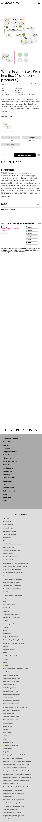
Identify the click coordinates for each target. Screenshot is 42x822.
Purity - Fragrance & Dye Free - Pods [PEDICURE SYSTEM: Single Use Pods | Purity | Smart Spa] (15, 668)
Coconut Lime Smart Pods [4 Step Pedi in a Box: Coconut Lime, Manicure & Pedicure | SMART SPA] (12, 589)
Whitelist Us (7, 471)
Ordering (6, 448)
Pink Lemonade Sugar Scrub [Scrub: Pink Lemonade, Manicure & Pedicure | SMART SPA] (12, 595)
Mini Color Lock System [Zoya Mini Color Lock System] (11, 656)
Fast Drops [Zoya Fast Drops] (6, 620)
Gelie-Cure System (10, 491)
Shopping (6, 474)
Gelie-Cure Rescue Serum (11, 710)
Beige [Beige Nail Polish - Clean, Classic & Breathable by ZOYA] (5, 739)
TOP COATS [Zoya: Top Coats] (6, 518)
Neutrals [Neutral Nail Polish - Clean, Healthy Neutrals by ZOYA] (6, 576)
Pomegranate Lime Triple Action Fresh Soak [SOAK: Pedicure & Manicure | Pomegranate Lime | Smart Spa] (17, 771)
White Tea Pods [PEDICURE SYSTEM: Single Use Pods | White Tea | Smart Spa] (8, 697)
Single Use (11, 90)
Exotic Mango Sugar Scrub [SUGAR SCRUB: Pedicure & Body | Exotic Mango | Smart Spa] (12, 812)
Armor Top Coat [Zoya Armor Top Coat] (8, 624)
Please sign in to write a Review (10, 229)
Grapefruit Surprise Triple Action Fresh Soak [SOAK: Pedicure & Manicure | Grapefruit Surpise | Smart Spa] (17, 777)
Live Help (6, 445)
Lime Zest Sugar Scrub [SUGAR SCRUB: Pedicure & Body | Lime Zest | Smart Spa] (10, 809)
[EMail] (16, 161)
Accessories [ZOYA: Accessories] (7, 537)
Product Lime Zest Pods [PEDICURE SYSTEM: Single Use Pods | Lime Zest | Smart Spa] (11, 704)
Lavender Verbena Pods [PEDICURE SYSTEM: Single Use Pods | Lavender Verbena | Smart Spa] (11, 716)
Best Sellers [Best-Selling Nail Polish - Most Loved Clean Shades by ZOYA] (7, 633)
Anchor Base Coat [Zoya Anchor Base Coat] (9, 604)
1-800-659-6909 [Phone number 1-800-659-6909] (9, 478)
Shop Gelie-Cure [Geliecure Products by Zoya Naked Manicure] (8, 713)
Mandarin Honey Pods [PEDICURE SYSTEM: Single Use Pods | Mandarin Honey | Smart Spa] (10, 691)
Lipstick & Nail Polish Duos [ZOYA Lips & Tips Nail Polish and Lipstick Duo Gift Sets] (12, 550)
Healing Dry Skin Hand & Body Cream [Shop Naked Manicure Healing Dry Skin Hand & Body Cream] (16, 755)
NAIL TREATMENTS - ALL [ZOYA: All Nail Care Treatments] (11, 783)
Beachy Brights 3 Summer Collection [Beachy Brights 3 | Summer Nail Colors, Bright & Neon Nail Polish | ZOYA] (15, 563)
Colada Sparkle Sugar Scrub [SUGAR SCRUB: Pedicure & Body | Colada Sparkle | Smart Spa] (12, 790)
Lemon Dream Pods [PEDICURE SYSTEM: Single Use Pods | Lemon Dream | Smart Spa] (9, 684)
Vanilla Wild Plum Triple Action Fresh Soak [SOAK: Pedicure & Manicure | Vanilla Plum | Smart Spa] (17, 761)
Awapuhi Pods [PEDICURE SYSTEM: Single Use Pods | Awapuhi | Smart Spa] (8, 723)
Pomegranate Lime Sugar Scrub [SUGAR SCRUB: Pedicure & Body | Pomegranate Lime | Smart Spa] (14, 806)
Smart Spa (7, 497)
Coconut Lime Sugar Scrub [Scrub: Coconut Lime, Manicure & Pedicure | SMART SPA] (12, 585)
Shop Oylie (6, 751)
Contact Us (7, 442)
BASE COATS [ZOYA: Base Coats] (7, 521)
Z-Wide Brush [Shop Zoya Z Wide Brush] (7, 748)
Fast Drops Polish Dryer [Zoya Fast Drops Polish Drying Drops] (11, 614)
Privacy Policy (8, 458)
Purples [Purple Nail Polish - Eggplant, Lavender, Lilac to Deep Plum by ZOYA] (5, 627)
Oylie (5, 501)
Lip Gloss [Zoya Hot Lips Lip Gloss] (6, 611)
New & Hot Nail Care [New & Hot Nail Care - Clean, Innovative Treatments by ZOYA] (10, 560)
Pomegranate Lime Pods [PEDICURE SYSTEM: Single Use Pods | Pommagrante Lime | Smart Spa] (11, 700)
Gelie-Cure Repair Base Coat (13, 758)
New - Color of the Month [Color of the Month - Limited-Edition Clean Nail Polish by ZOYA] (11, 582)
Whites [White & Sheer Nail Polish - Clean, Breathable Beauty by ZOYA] (5, 729)
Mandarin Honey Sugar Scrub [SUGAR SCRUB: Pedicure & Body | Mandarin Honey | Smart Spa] (13, 803)
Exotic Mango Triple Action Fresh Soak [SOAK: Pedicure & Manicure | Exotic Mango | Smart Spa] (16, 764)
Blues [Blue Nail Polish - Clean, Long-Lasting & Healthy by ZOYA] (5, 630)
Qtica (5, 494)
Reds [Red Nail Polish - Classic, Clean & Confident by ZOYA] (4, 601)
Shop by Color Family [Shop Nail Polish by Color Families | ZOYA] (10, 636)
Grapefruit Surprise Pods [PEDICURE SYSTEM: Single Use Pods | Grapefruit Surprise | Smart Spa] (11, 694)
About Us (6, 465)
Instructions (20, 209)
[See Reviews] (32, 84)
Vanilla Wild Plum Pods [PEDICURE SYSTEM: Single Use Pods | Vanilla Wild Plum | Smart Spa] (11, 681)
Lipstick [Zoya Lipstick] (5, 592)
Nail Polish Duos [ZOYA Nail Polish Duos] (8, 547)
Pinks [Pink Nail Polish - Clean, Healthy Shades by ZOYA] (4, 598)
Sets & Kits (5, 197)
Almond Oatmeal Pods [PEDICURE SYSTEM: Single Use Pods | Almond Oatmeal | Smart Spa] (10, 675)
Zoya (4, 484)
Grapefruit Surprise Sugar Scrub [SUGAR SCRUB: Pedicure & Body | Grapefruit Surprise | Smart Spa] (14, 815)
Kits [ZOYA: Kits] (4, 541)
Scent (20, 204)
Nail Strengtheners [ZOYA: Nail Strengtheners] (9, 531)
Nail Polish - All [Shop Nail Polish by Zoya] (8, 608)
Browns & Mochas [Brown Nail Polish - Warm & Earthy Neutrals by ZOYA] (9, 649)
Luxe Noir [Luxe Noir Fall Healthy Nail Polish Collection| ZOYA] (6, 672)
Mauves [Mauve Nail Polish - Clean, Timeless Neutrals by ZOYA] (5, 735)
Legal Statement (9, 468)
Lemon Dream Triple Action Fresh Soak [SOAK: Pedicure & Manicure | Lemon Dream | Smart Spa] (16, 780)
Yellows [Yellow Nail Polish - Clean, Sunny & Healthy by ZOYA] (5, 659)
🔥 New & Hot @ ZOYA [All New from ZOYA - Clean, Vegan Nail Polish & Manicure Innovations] (10, 745)
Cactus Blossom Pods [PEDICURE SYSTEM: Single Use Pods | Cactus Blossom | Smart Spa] (10, 720)
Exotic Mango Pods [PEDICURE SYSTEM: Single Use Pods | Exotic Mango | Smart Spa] (9, 688)
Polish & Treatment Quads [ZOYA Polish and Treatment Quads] (12, 544)
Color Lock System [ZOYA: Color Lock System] (9, 534)
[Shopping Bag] (39, 3)
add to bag (22, 155)
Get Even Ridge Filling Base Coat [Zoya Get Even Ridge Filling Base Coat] (14, 640)
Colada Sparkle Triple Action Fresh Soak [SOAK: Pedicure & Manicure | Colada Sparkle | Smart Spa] (16, 787)
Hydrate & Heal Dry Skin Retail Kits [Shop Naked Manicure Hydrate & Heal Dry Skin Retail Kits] (15, 707)
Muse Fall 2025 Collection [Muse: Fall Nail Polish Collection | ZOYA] (12, 569)
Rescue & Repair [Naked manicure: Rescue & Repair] (8, 528)
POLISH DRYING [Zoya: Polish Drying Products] (8, 525)
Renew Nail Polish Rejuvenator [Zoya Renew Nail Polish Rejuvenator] (13, 643)
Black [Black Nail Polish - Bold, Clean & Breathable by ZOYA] (5, 652)
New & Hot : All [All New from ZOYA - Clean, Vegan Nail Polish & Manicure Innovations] (8, 553)
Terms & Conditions (10, 455)
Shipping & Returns (10, 451)
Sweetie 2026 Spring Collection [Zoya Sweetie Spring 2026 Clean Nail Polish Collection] (13, 573)
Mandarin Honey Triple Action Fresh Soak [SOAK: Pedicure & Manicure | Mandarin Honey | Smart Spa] (17, 774)
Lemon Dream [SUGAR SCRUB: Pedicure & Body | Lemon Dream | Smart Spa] (8, 819)
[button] (12, 3)
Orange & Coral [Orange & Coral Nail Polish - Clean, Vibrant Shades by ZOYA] (8, 742)
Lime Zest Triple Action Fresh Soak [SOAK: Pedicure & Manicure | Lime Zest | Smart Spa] (14, 767)
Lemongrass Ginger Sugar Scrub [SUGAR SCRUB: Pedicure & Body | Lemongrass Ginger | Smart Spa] (14, 793)
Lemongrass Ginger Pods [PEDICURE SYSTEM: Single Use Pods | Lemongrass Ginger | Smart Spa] (11, 678)
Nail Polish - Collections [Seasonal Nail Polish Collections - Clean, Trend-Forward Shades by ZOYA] (11, 617)
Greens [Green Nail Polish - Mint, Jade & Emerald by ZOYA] (5, 646)
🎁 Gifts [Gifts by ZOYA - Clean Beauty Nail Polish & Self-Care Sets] (5, 665)
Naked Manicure (9, 488)
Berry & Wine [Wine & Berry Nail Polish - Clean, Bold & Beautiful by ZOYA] (7, 732)
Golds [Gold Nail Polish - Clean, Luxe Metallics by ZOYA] (5, 662)
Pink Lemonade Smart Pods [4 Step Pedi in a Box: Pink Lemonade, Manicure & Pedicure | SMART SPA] (12, 579)
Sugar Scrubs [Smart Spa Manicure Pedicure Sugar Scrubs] (7, 796)
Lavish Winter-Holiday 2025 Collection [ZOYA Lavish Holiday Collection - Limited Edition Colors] (16, 566)
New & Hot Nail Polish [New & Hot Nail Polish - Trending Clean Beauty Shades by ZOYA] (10, 557)
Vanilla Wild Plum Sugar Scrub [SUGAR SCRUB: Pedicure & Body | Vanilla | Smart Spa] (13, 799)
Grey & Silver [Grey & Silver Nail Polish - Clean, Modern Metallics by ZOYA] (7, 726)
